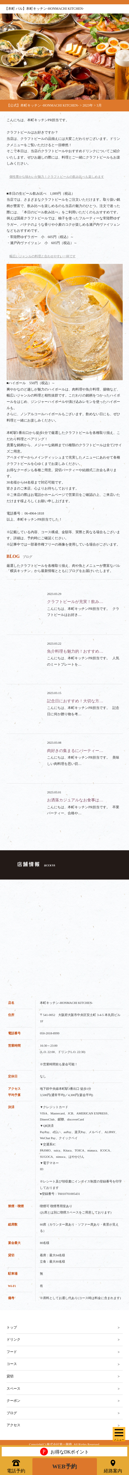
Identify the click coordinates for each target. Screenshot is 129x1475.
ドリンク (13, 1339)
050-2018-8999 (49, 1045)
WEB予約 (64, 1466)
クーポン (13, 1401)
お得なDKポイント (64, 1451)
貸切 (10, 1376)
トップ (12, 1327)
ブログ (12, 1413)
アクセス (13, 1425)
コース (12, 1364)
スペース (13, 1389)
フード (12, 1352)
